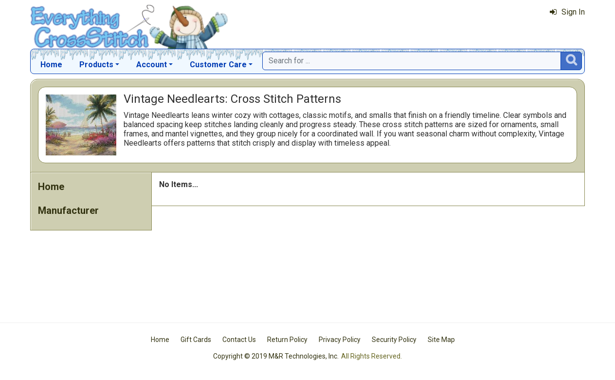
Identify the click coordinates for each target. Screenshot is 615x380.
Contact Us (239, 339)
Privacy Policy (340, 339)
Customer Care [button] (218, 64)
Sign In (567, 12)
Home (51, 64)
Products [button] (96, 64)
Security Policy (394, 339)
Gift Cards (196, 339)
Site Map (441, 339)
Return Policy (287, 339)
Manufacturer (68, 210)
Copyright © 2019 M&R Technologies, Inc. (276, 356)
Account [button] (151, 64)
